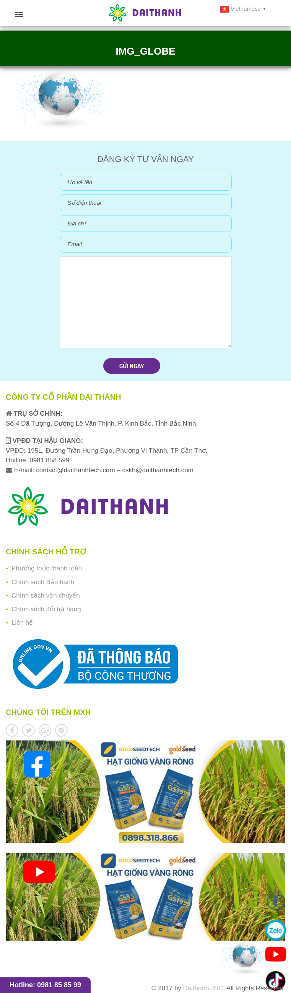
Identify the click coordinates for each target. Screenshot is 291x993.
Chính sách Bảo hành (42, 582)
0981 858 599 (49, 460)
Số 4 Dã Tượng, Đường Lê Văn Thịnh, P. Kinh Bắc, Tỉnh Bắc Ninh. (102, 423)
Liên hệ (22, 622)
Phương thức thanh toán (46, 568)
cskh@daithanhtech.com (157, 470)
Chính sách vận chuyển (45, 595)
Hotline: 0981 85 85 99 (45, 985)
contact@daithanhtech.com (76, 470)
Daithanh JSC (203, 988)
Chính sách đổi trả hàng (46, 609)
